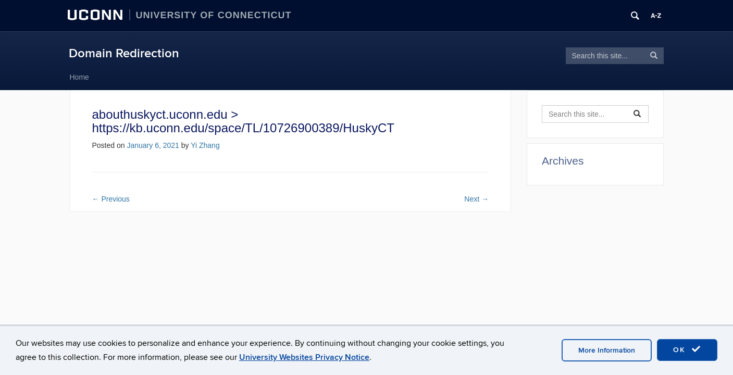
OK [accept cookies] (687, 349)
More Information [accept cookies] (606, 350)
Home (79, 77)
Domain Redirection (124, 53)
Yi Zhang (205, 145)
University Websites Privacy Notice (304, 357)
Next (476, 199)
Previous (111, 199)
